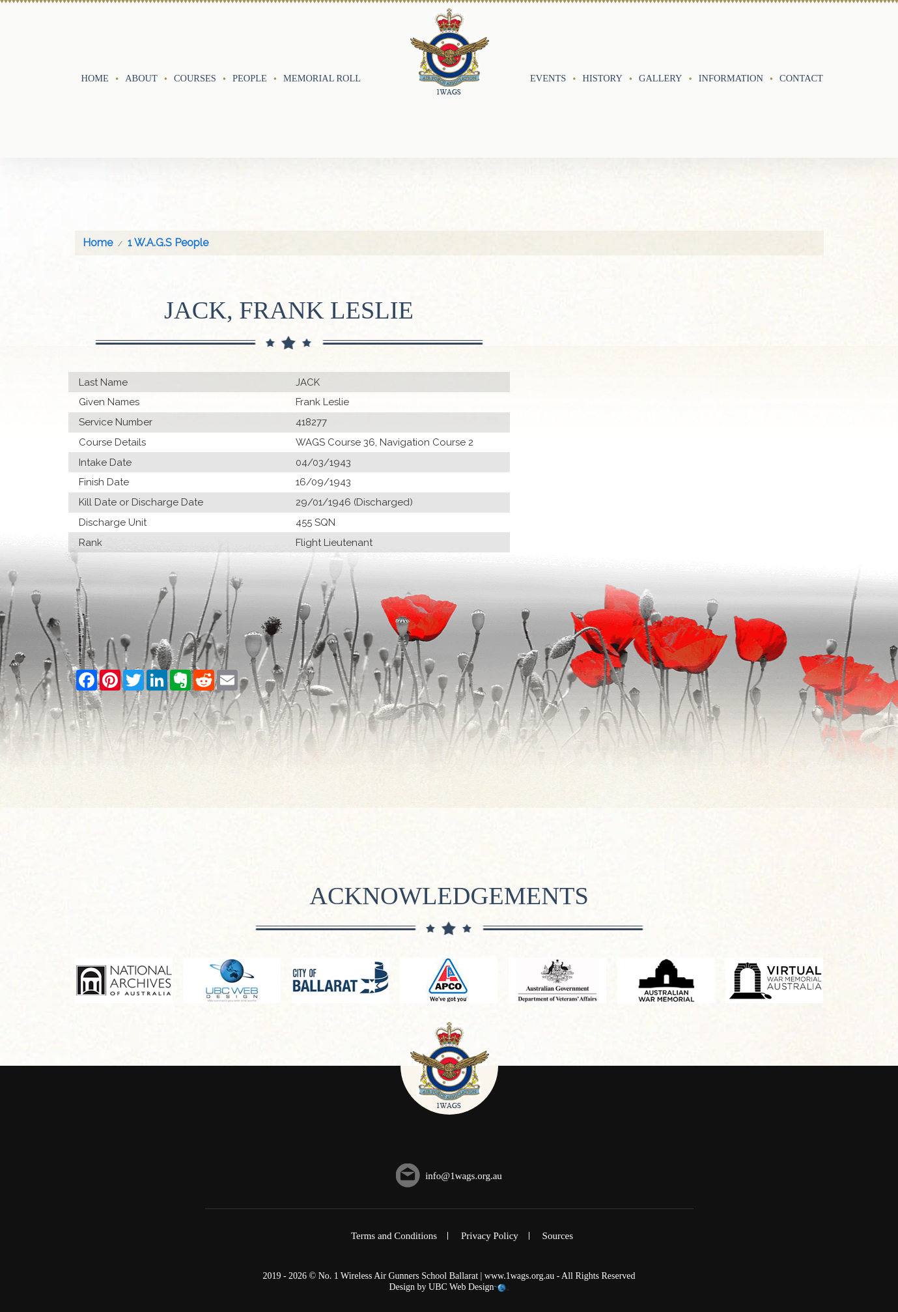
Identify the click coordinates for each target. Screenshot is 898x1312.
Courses (195, 43)
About (141, 43)
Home (95, 43)
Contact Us (808, 43)
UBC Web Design (461, 1218)
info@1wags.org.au (463, 1107)
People (249, 43)
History (603, 43)
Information (731, 43)
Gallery (660, 43)
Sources (558, 1167)
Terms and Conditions (394, 1167)
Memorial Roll (322, 43)
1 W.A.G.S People (168, 173)
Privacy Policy (489, 1167)
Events (548, 43)
